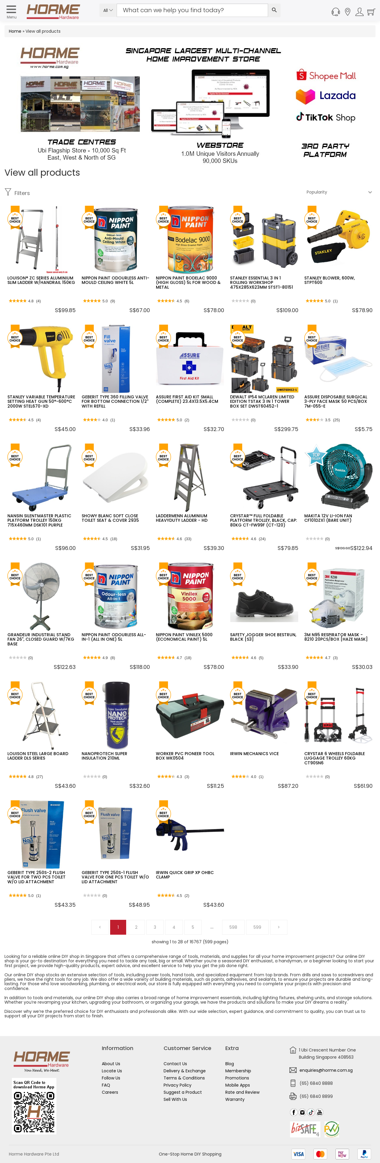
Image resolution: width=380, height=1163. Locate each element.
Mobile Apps (237, 1085)
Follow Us (111, 1078)
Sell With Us (175, 1099)
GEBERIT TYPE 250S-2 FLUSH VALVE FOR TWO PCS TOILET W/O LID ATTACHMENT (36, 877)
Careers (110, 1092)
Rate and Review (242, 1092)
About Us (111, 1064)
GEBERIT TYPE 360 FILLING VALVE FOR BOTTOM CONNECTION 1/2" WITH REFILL (115, 401)
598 (233, 927)
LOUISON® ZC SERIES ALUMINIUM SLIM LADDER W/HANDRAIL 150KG (41, 280)
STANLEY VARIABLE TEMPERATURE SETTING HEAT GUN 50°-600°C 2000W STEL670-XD (41, 401)
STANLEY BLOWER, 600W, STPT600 (329, 280)
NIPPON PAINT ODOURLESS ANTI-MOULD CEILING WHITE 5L (115, 280)
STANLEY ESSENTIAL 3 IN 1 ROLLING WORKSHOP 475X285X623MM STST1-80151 (261, 282)
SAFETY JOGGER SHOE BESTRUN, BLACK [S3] (263, 637)
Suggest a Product (183, 1092)
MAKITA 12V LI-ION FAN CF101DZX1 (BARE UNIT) (328, 518)
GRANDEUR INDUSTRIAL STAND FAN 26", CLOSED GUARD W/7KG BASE (40, 639)
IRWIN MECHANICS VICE (254, 754)
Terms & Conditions (184, 1078)
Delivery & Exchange (185, 1071)
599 (257, 927)
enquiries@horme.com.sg (326, 1070)
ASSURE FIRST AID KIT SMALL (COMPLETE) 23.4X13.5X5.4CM (187, 399)
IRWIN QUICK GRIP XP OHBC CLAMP (185, 875)
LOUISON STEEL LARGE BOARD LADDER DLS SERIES (37, 756)
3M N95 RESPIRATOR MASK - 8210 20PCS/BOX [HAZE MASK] (336, 637)
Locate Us (112, 1071)
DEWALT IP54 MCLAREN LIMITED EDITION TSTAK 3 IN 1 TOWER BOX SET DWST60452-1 (262, 401)
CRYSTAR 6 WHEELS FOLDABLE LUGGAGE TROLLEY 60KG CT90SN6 (334, 758)
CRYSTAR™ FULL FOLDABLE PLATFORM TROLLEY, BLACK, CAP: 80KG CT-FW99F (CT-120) (263, 520)
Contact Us (175, 1064)
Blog (229, 1064)
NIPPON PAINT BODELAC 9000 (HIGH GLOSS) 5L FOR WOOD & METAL (188, 282)
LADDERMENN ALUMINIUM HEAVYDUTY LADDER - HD (182, 518)
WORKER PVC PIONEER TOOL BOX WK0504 (185, 756)
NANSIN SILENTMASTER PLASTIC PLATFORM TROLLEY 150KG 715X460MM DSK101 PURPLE (39, 520)
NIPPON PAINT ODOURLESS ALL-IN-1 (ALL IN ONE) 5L (114, 637)
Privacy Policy (177, 1085)
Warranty (235, 1099)
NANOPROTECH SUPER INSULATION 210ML (104, 756)
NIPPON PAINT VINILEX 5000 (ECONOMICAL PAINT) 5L (184, 637)
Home (15, 31)
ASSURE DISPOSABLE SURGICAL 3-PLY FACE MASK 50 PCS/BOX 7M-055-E (335, 401)
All (108, 10)
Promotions (237, 1078)
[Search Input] (192, 10)
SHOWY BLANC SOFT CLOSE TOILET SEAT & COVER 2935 (110, 518)
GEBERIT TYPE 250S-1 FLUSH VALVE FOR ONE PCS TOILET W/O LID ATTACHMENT (115, 877)
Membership (238, 1071)
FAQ (106, 1085)
